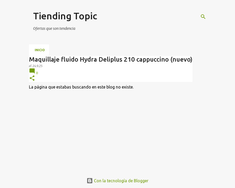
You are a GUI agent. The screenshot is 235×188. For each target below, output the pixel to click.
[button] (32, 78)
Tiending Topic (65, 15)
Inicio (40, 50)
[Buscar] (203, 16)
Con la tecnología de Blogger (117, 180)
